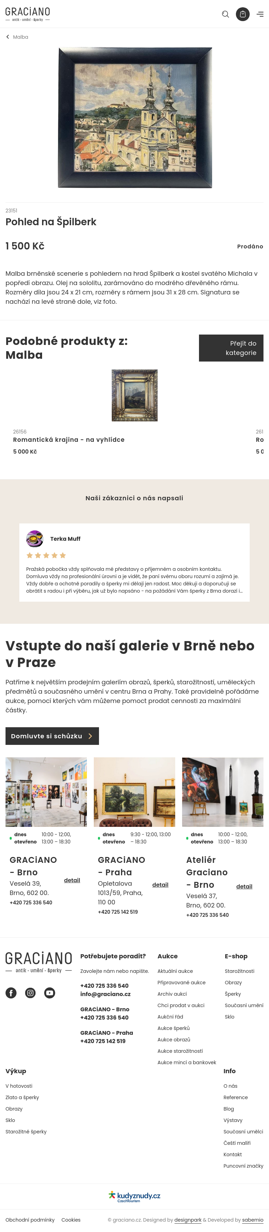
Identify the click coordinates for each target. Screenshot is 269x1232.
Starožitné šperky (26, 1133)
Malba (17, 37)
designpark (188, 1221)
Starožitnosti (240, 972)
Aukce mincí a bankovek (187, 1063)
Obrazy (233, 983)
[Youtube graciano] (49, 994)
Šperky (233, 995)
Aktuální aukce (175, 972)
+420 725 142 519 (118, 913)
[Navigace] (260, 14)
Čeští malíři (237, 1144)
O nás (230, 1087)
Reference (235, 1098)
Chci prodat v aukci (181, 1006)
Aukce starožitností (180, 1052)
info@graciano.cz (105, 996)
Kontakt (232, 1155)
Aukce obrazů (174, 1041)
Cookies (70, 1221)
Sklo (230, 1018)
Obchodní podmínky (30, 1221)
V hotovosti (19, 1087)
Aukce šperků (174, 1029)
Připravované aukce (182, 983)
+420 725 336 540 (31, 904)
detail (72, 881)
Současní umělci (243, 1133)
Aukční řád (170, 1018)
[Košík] (243, 14)
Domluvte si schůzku (52, 737)
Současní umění (244, 1006)
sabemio (252, 1221)
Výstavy (232, 1121)
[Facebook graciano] (11, 994)
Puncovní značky (243, 1167)
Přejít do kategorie (241, 348)
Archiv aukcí (172, 995)
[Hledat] (225, 14)
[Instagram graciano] (30, 994)
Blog (228, 1110)
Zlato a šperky (22, 1098)
